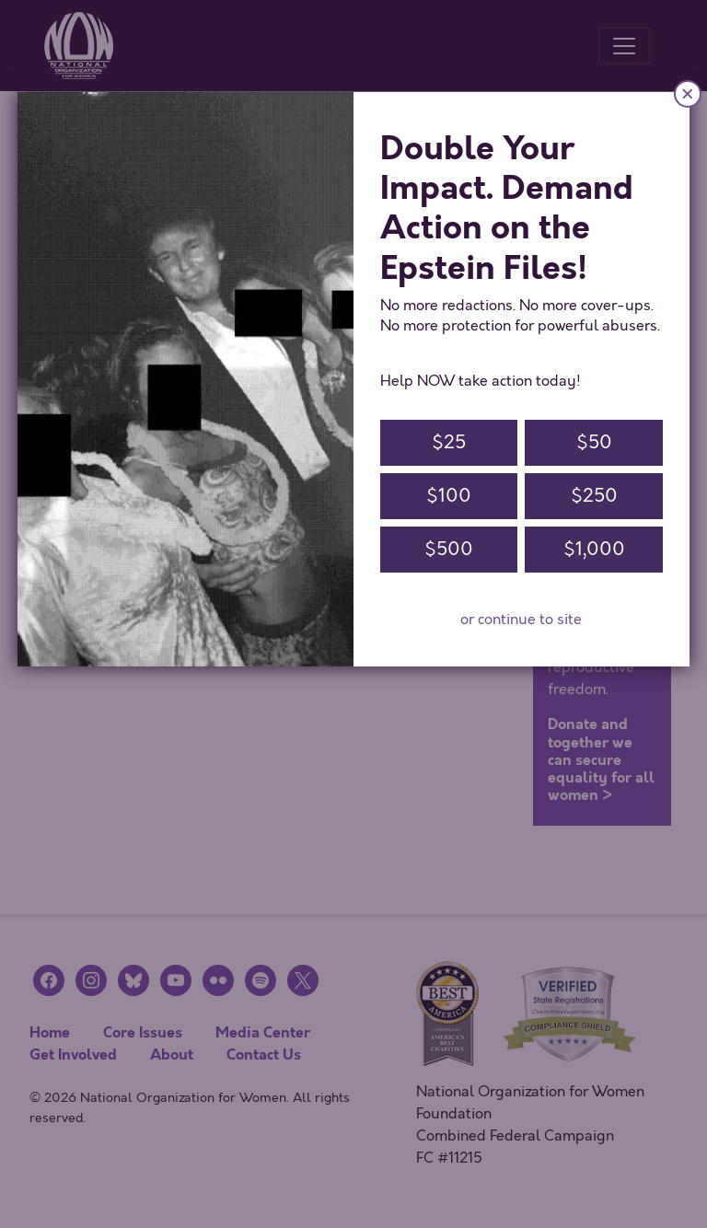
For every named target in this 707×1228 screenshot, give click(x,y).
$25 (449, 442)
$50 (594, 442)
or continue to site (521, 619)
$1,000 (594, 549)
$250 (594, 495)
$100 (448, 495)
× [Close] (687, 93)
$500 (448, 549)
